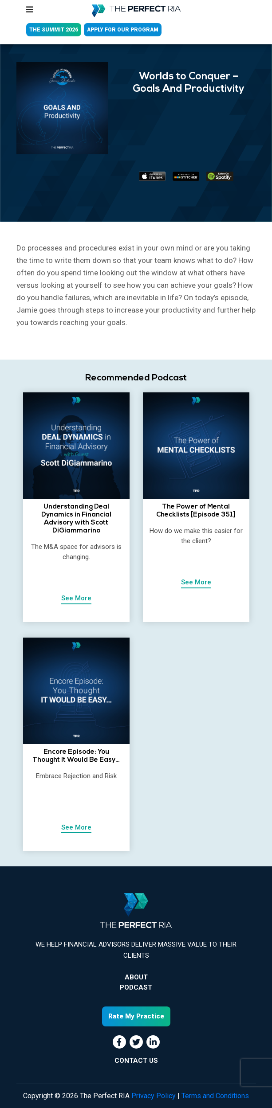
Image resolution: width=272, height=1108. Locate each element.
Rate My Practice (136, 1016)
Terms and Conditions (215, 1096)
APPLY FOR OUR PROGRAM (122, 30)
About (136, 977)
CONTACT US (136, 1061)
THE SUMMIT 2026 (53, 30)
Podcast (136, 987)
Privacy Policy (153, 1096)
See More (76, 598)
